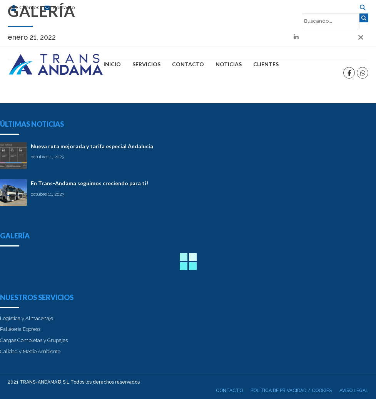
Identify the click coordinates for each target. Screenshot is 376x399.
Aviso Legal (353, 390)
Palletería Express (20, 329)
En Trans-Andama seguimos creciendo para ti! (89, 183)
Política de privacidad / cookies (291, 390)
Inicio (112, 64)
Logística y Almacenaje (26, 318)
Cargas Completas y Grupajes (34, 340)
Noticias (229, 64)
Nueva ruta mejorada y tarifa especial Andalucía (92, 146)
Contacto (188, 64)
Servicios (146, 64)
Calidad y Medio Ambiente (30, 351)
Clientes (266, 64)
